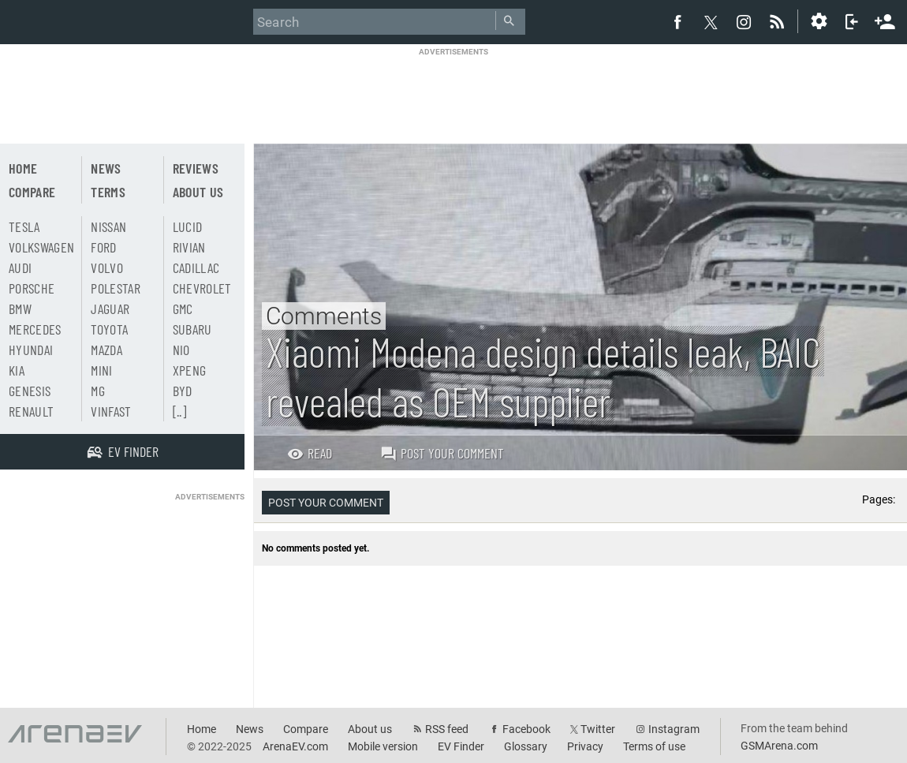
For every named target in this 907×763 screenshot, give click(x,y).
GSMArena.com (779, 745)
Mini (101, 370)
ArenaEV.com (295, 746)
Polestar (115, 288)
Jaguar (110, 308)
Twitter (597, 729)
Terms (108, 191)
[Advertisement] (453, 92)
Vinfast (111, 411)
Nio (181, 349)
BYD (182, 390)
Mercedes (35, 329)
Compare (32, 191)
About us (198, 191)
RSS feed (446, 729)
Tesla (24, 226)
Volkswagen (42, 247)
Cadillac (196, 267)
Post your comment (442, 453)
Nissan (108, 226)
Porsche (31, 288)
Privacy (585, 746)
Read (309, 453)
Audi (20, 267)
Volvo (107, 267)
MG (98, 390)
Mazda (106, 349)
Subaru (192, 329)
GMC (183, 308)
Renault (31, 411)
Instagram (674, 729)
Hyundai (31, 349)
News (106, 168)
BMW (20, 308)
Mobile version (383, 746)
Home (23, 168)
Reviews (195, 168)
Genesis (29, 390)
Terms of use (654, 746)
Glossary (525, 746)
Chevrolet (202, 288)
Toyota (109, 329)
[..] (179, 411)
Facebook (526, 729)
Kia (16, 370)
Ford (103, 247)
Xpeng (190, 370)
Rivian (189, 247)
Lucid (188, 226)
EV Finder (461, 746)
